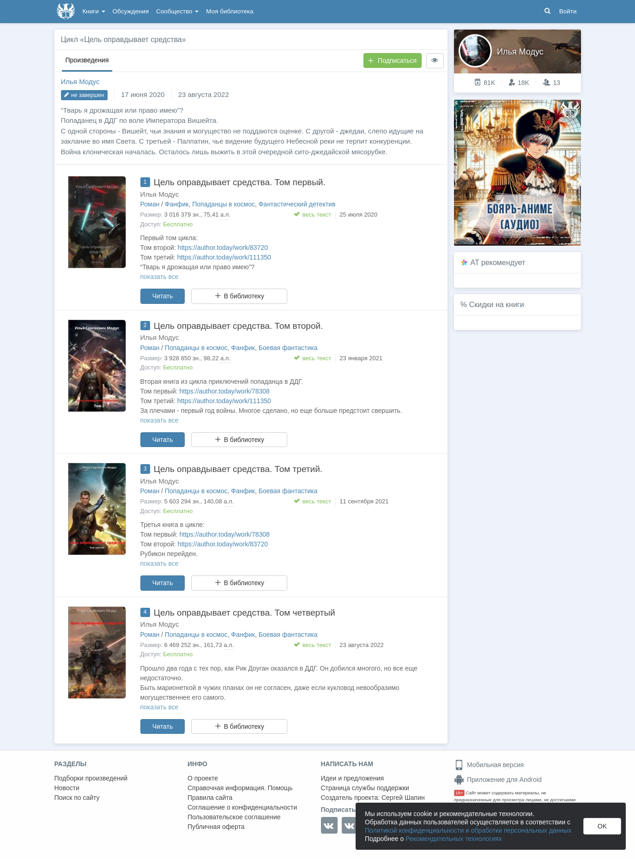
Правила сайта (209, 797)
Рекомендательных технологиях (453, 838)
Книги (94, 11)
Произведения (87, 60)
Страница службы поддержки (365, 788)
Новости (66, 788)
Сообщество (177, 11)
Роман (150, 204)
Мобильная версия (489, 765)
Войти (568, 11)
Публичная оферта (216, 826)
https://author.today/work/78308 (225, 391)
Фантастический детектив (297, 204)
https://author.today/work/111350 (224, 257)
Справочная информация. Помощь (240, 788)
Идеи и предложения (352, 778)
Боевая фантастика (288, 347)
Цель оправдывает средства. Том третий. (238, 469)
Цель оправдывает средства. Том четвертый (244, 612)
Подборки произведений (91, 778)
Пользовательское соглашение (234, 817)
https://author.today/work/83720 (223, 247)
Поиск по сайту (77, 797)
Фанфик (177, 204)
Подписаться (392, 60)
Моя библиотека (229, 11)
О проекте (202, 778)
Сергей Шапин (403, 797)
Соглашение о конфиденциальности (242, 807)
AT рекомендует (498, 262)
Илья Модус (80, 81)
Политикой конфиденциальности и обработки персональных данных (468, 830)
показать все (159, 276)
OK (602, 826)
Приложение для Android (498, 779)
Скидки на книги (496, 305)
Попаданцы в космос (223, 204)
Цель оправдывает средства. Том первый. (240, 182)
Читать (162, 296)
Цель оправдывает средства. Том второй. (238, 326)
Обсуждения (131, 11)
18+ (459, 792)
